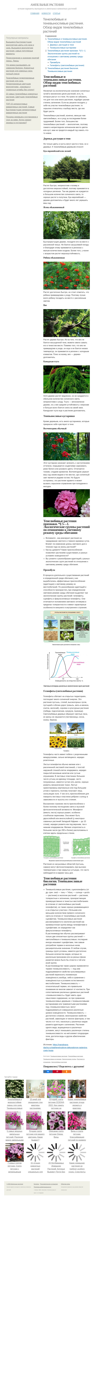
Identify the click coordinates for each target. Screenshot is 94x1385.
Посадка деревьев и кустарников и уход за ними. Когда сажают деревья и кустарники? (22, 120)
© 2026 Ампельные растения (15, 1205)
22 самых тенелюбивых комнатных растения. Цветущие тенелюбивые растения (22, 97)
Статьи (56, 13)
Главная (34, 13)
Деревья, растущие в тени (62, 45)
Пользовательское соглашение (49, 1205)
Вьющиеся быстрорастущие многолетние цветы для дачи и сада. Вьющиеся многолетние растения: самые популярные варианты (20, 48)
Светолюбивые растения (59, 1083)
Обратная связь (65, 1205)
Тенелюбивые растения (75, 1077)
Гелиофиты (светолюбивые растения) (67, 65)
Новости (46, 13)
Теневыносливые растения (58, 1077)
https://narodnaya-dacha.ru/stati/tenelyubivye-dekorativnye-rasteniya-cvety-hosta (65, 1068)
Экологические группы (69, 1080)
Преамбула (55, 62)
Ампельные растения (47, 4)
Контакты (36, 1205)
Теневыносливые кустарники (63, 48)
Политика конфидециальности (42, 1208)
